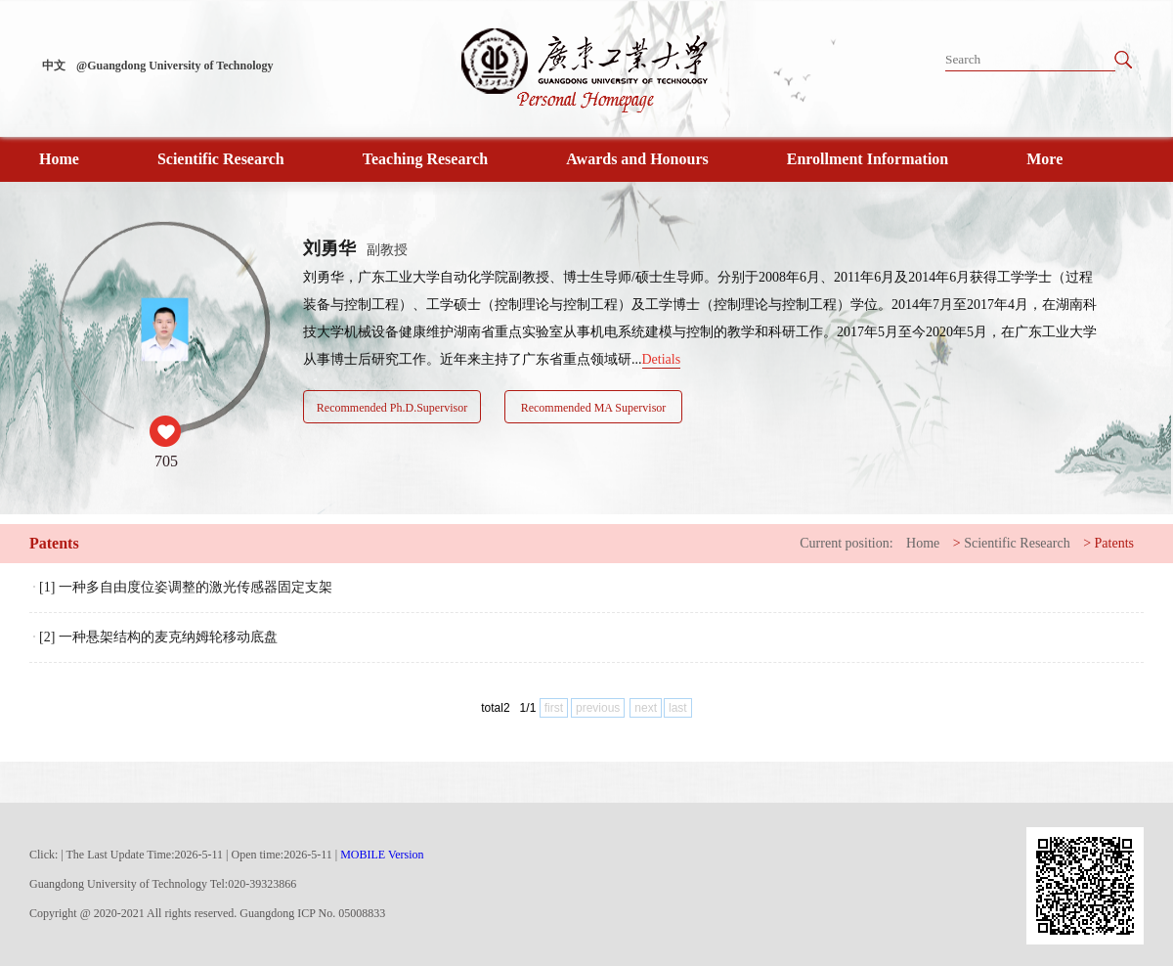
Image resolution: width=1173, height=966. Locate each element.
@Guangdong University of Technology (175, 65)
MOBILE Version (381, 854)
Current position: (846, 543)
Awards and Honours (637, 159)
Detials (661, 359)
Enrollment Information (867, 159)
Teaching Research (425, 159)
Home (59, 159)
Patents (1114, 543)
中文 (53, 65)
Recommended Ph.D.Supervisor (392, 408)
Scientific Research (220, 159)
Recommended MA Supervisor (594, 408)
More (1044, 159)
